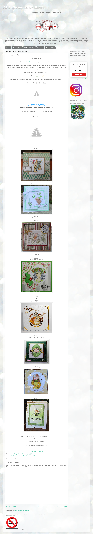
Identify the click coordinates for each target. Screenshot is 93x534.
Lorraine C (26, 62)
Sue (36, 366)
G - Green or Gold (16, 455)
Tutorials (40, 48)
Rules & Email (17, 48)
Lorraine (34, 184)
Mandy (36, 398)
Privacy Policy (50, 48)
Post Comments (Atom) (21, 510)
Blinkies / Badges (29, 48)
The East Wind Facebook (36, 106)
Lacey (36, 216)
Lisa (36, 296)
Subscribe (78, 74)
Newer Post (11, 507)
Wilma (36, 258)
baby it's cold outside (36, 337)
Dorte (36, 220)
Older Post (62, 507)
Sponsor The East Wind (30, 455)
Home (8, 48)
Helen (36, 148)
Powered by (79, 79)
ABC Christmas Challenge (23, 7)
